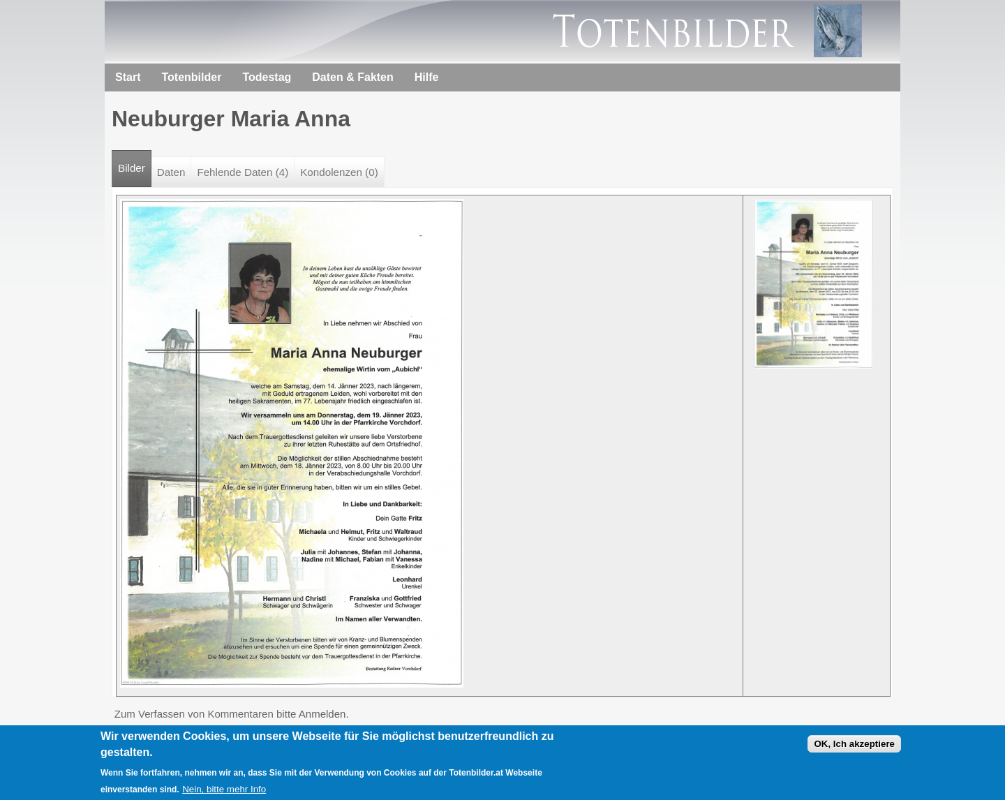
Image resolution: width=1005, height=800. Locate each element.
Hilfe (427, 77)
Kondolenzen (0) (339, 172)
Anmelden (322, 714)
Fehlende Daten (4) (242, 172)
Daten (171, 172)
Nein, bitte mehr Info (224, 792)
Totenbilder (191, 77)
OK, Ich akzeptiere (854, 747)
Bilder (134, 162)
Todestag (266, 77)
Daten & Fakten (352, 77)
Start (127, 77)
